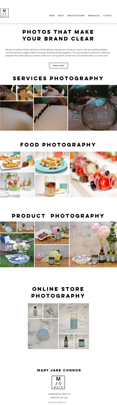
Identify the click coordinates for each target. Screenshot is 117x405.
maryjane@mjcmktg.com (59, 393)
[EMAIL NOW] (58, 65)
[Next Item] (113, 107)
